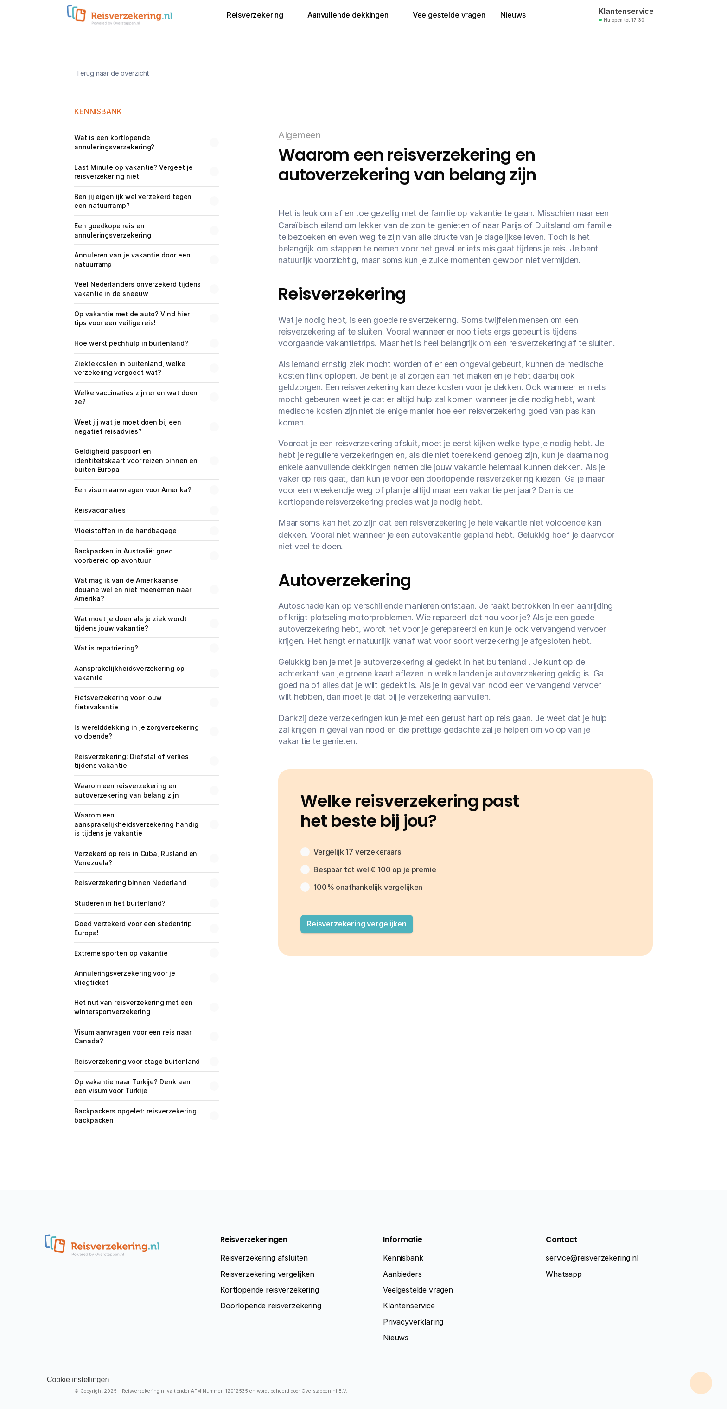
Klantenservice (409, 1305)
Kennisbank (403, 1257)
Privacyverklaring (413, 1321)
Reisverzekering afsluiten (264, 1257)
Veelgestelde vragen (418, 1289)
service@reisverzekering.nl (592, 1257)
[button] (356, 924)
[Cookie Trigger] (78, 1380)
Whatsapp (564, 1274)
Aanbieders (402, 1274)
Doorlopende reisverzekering (270, 1305)
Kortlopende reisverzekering (269, 1289)
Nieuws (395, 1337)
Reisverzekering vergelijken (267, 1274)
